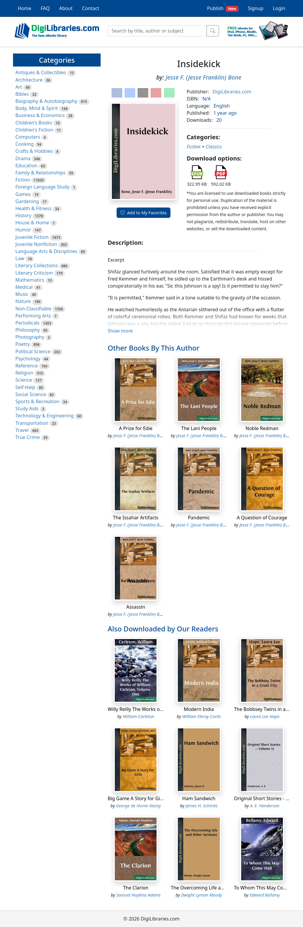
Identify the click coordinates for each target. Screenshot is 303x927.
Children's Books (33, 122)
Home (24, 8)
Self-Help (25, 387)
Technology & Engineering (44, 415)
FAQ (45, 8)
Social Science (30, 394)
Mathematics (29, 280)
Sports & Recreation (37, 401)
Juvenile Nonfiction (36, 244)
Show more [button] (120, 331)
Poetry (22, 344)
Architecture (29, 80)
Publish (222, 8)
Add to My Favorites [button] (143, 212)
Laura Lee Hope (264, 716)
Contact (90, 8)
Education (26, 165)
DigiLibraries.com (231, 91)
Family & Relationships (40, 172)
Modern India (199, 709)
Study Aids (26, 408)
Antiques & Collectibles (40, 72)
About (65, 8)
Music (21, 294)
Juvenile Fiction (32, 237)
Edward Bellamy (264, 895)
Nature (23, 301)
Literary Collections (36, 265)
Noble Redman (261, 428)
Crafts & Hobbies (34, 151)
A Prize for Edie (135, 428)
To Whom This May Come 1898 (268, 887)
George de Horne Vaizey (138, 805)
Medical (24, 287)
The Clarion (136, 887)
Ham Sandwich (198, 798)
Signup (255, 8)
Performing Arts (33, 315)
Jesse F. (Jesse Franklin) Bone (203, 77)
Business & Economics (40, 115)
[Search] (157, 30)
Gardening (27, 201)
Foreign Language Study (42, 187)
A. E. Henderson (265, 805)
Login (279, 8)
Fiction (22, 179)
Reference (26, 365)
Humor (23, 229)
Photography (29, 337)
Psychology (28, 358)
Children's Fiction (34, 130)
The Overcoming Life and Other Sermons (216, 887)
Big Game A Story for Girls (136, 798)
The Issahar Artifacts (136, 517)
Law (19, 258)
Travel (22, 430)
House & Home (32, 222)
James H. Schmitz (202, 805)
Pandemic (199, 517)
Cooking (24, 144)
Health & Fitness (33, 208)
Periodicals (27, 323)
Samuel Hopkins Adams (138, 895)
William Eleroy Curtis (201, 716)
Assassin (135, 607)
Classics (214, 146)
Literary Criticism (34, 273)
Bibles (22, 94)
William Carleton (138, 716)
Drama (22, 158)
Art (18, 87)
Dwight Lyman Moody (201, 895)
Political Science (33, 351)
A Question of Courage (262, 517)
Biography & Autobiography (46, 101)
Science (23, 380)
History (23, 215)
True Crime (27, 437)
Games (23, 194)
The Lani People (199, 428)
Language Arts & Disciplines (46, 251)
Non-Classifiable (33, 308)
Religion (24, 372)
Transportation (31, 423)
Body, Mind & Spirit (36, 108)
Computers (27, 137)
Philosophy (27, 330)
